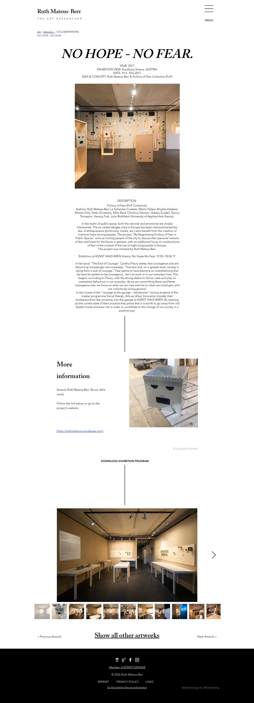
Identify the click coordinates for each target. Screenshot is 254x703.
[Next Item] (214, 555)
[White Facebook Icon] (130, 660)
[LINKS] (149, 681)
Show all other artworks (127, 636)
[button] (209, 8)
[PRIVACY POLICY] (127, 681)
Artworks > (49, 32)
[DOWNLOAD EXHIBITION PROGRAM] (125, 461)
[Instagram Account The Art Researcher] (137, 660)
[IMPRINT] (103, 681)
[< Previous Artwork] (49, 636)
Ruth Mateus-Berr (59, 12)
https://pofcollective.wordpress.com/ (80, 431)
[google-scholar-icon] (117, 660)
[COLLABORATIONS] (67, 32)
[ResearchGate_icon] (123, 660)
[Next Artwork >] (207, 636)
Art (39, 32)
